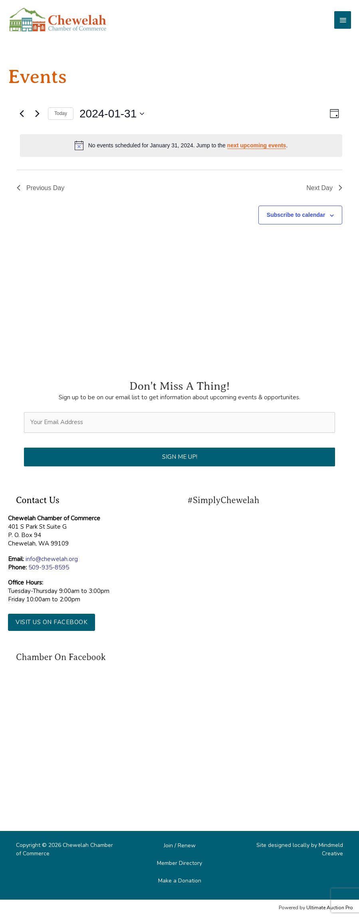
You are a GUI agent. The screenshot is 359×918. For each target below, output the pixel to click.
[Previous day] (21, 114)
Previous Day (40, 187)
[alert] (181, 145)
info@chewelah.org (52, 559)
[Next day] (37, 114)
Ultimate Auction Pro (329, 907)
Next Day (324, 187)
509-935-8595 (48, 567)
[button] (51, 622)
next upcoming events (256, 145)
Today (60, 113)
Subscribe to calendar (296, 215)
